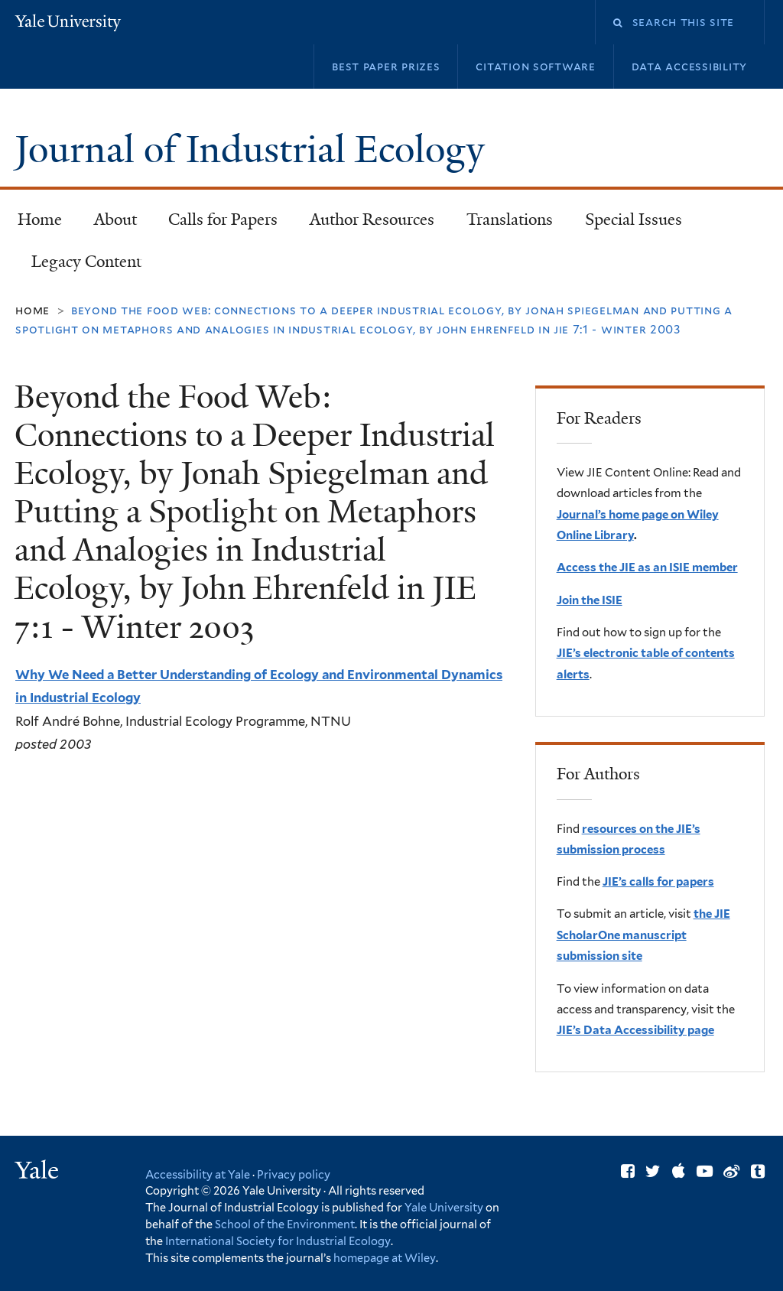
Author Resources (372, 219)
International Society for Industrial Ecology (278, 1240)
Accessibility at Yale (197, 1174)
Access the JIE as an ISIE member (647, 567)
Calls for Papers (223, 219)
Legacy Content (79, 266)
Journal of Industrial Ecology (254, 149)
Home (40, 219)
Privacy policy (293, 1174)
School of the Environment (285, 1224)
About (115, 219)
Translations (502, 224)
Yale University (443, 1207)
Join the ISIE (589, 600)
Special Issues (626, 224)
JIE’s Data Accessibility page (635, 1030)
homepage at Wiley (384, 1257)
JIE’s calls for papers (658, 882)
